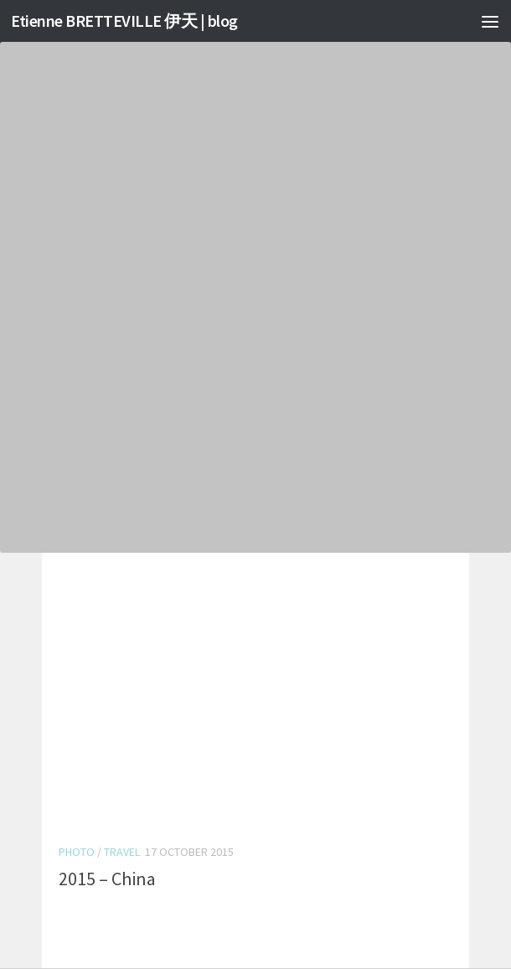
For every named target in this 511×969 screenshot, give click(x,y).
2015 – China (107, 878)
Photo (77, 851)
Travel (122, 851)
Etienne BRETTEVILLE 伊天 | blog (132, 20)
